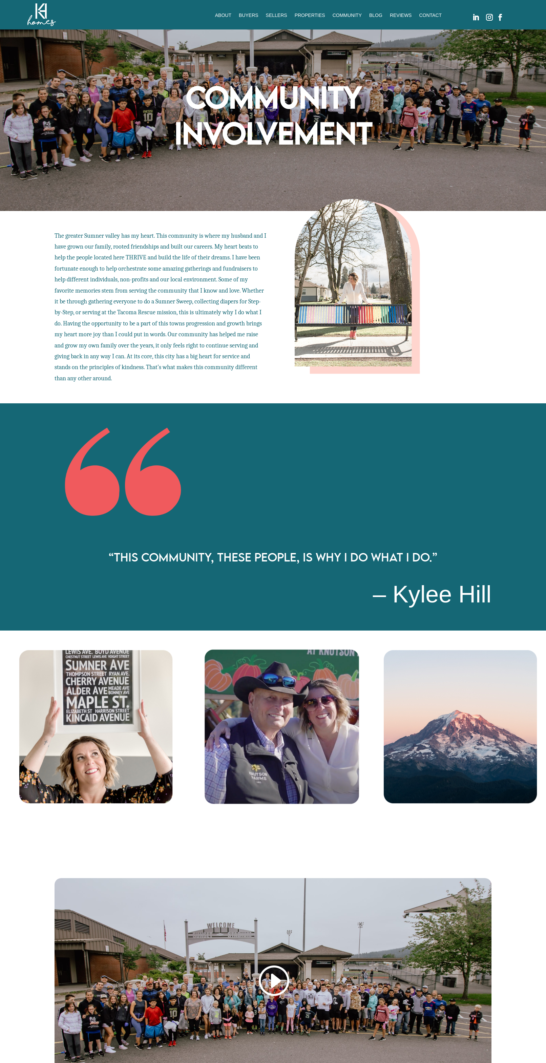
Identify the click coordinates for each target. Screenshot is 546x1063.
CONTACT (430, 15)
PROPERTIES (310, 15)
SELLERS (276, 15)
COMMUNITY (347, 15)
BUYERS (248, 15)
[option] (91, 727)
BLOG (375, 15)
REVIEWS (401, 15)
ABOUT (223, 15)
